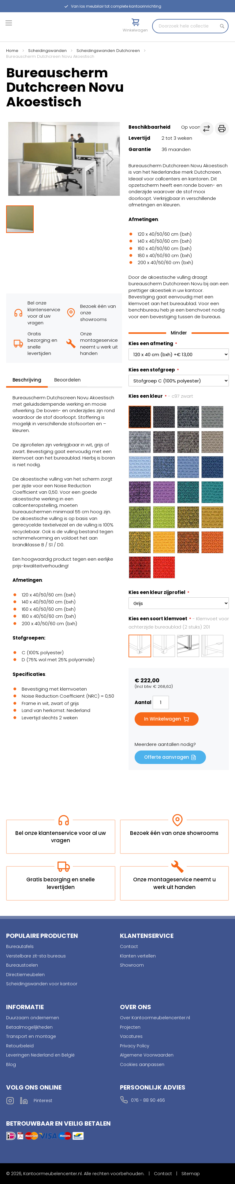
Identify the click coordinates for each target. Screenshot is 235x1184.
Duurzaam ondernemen (32, 1018)
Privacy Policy (134, 1046)
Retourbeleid (20, 1046)
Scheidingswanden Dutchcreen (108, 50)
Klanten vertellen (138, 956)
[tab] (27, 381)
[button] (110, 159)
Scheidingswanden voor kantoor (41, 984)
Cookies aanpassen (142, 1064)
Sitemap (190, 1174)
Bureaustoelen (22, 965)
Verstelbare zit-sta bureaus (36, 956)
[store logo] (32, 32)
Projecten (130, 1027)
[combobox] (190, 26)
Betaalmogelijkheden (29, 1027)
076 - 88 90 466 (148, 1100)
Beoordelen (67, 380)
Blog (11, 1064)
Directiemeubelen (25, 975)
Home (12, 50)
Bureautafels (20, 946)
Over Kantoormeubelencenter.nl (155, 1018)
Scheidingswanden (47, 50)
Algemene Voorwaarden (146, 1055)
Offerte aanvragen (166, 757)
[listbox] (179, 492)
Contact (129, 946)
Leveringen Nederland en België (40, 1055)
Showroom (132, 965)
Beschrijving (27, 380)
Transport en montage (31, 1036)
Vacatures (131, 1036)
